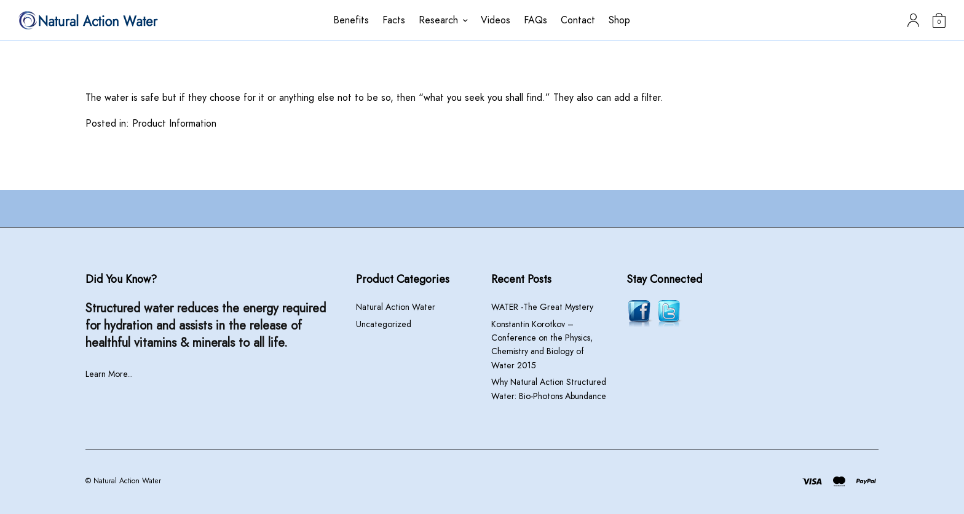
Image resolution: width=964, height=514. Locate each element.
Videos (495, 20)
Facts (393, 20)
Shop (619, 20)
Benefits (351, 20)
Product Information (174, 123)
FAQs (535, 20)
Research (438, 20)
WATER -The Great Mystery (542, 307)
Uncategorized (383, 324)
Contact (578, 20)
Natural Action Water (395, 307)
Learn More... (109, 374)
